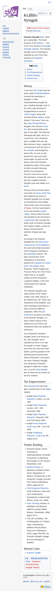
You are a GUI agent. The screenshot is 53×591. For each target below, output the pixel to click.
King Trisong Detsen (36, 123)
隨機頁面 (6, 31)
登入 (49, 2)
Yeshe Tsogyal (30, 114)
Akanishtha (31, 254)
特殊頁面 (6, 47)
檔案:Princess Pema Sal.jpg (38, 28)
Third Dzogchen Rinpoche (38, 488)
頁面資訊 (6, 55)
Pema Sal (36, 31)
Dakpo (28, 208)
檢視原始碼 (22, 14)
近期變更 (6, 28)
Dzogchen (36, 561)
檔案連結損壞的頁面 (39, 558)
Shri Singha (38, 90)
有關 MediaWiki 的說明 (11, 34)
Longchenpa (29, 220)
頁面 (24, 9)
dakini (40, 117)
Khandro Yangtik (33, 553)
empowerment (34, 386)
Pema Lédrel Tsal (43, 193)
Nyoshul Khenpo (34, 467)
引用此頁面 (7, 58)
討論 (30, 9)
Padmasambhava (42, 93)
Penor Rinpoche (40, 405)
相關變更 (6, 44)
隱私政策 (26, 581)
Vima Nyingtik (41, 370)
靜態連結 (6, 52)
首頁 (4, 26)
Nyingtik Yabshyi (31, 49)
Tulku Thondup (33, 503)
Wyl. (42, 37)
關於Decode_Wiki (36, 581)
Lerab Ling (31, 426)
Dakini (39, 43)
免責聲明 (47, 581)
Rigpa (48, 389)
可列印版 (6, 50)
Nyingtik (47, 46)
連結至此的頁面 (8, 42)
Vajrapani (39, 263)
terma (26, 186)
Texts (28, 561)
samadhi (30, 150)
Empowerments (32, 564)
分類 (26, 558)
